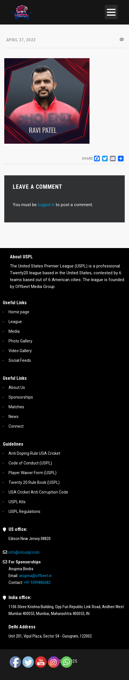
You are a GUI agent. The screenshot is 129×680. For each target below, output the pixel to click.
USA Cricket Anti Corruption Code (38, 492)
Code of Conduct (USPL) (30, 463)
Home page (19, 312)
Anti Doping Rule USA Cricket (34, 453)
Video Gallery (20, 350)
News (13, 416)
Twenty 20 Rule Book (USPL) (34, 482)
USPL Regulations (24, 511)
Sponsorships (21, 397)
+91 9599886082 (37, 582)
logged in (46, 204)
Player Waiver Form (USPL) (33, 472)
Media (14, 331)
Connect (16, 426)
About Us (17, 387)
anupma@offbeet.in (35, 575)
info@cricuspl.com (24, 552)
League (15, 321)
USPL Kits (17, 502)
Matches (16, 407)
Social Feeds (20, 360)
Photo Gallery (20, 341)
